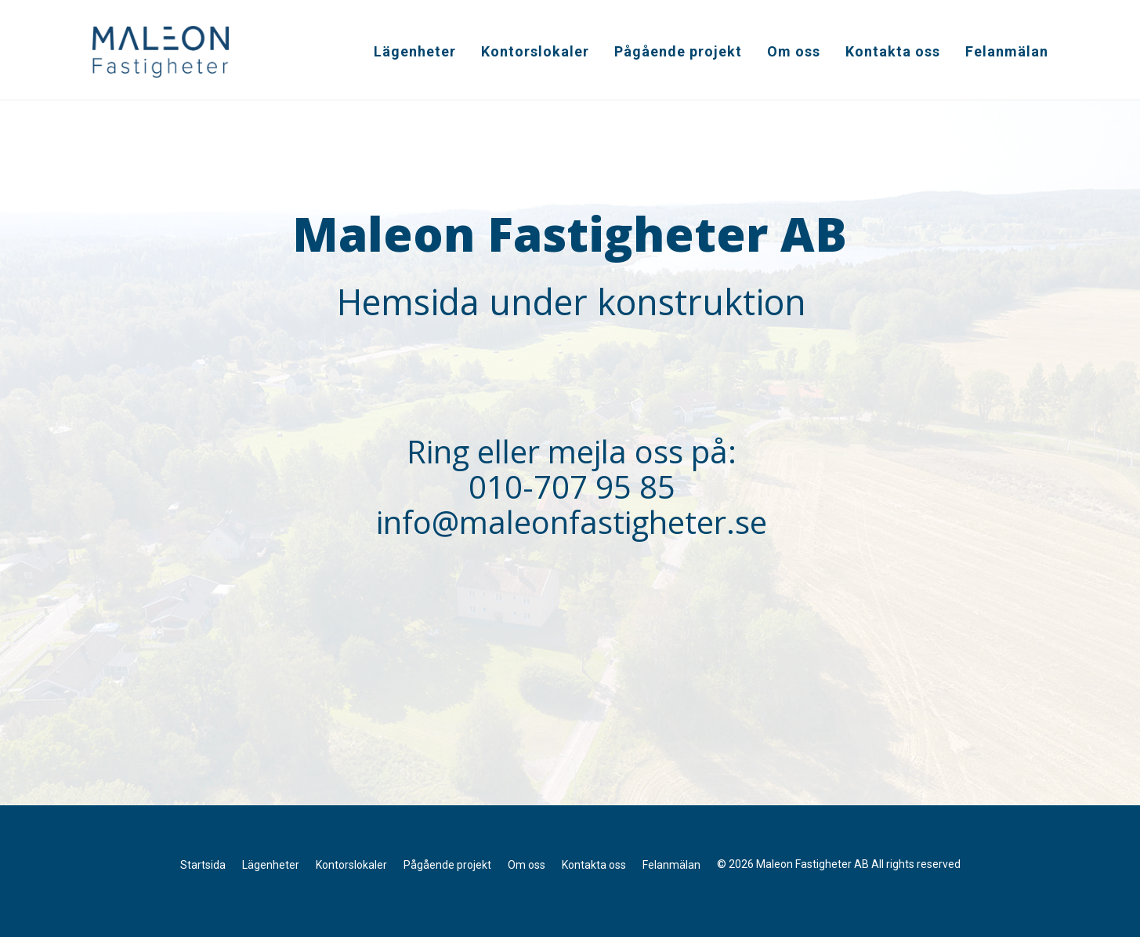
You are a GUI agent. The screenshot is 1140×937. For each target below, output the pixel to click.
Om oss (793, 51)
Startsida (203, 865)
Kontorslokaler (535, 51)
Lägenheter (415, 51)
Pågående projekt (678, 51)
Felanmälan (1006, 51)
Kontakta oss (892, 51)
